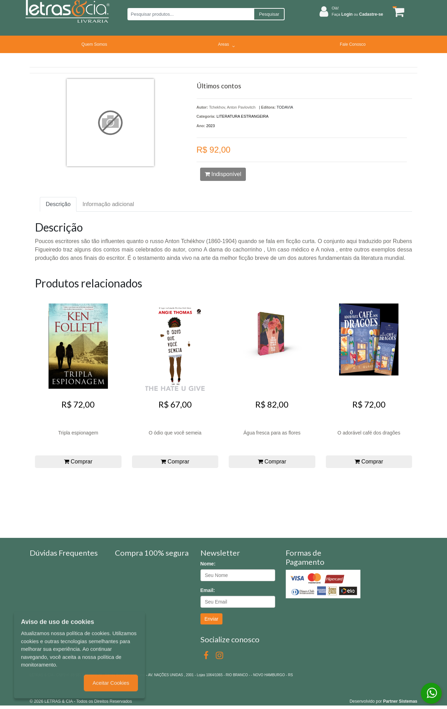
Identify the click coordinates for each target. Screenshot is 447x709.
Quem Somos (94, 44)
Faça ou (357, 14)
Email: (207, 590)
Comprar (78, 462)
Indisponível (223, 174)
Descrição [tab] (58, 204)
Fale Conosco (353, 44)
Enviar (212, 619)
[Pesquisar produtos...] (190, 14)
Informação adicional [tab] (108, 204)
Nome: (208, 564)
